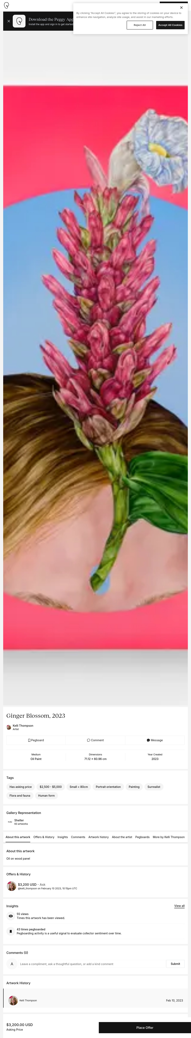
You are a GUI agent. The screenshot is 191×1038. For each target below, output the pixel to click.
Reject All (140, 25)
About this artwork (18, 837)
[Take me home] (6, 5)
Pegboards (142, 837)
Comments (78, 837)
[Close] (181, 7)
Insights (63, 837)
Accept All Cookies (170, 25)
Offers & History (43, 837)
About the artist (122, 837)
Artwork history (98, 837)
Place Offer (144, 1028)
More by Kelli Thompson (169, 837)
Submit (175, 963)
